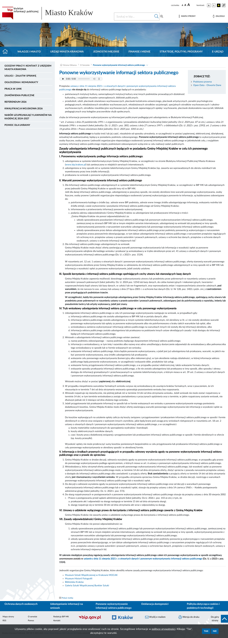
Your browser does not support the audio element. (81, 79)
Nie (215, 631)
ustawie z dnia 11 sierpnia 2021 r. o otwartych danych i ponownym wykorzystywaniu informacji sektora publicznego (143, 559)
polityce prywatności (163, 629)
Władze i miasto (29, 51)
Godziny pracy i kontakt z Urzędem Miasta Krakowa (28, 67)
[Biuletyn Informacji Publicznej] (92, 619)
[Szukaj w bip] (157, 16)
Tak (206, 631)
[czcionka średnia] (185, 5)
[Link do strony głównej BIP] (51, 13)
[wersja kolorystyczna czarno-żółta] (219, 5)
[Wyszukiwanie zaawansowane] (161, 16)
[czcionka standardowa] (182, 5)
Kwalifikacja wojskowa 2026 (24, 108)
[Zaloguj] (219, 16)
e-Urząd (217, 51)
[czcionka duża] (191, 5)
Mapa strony (8, 617)
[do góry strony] (218, 619)
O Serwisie (85, 65)
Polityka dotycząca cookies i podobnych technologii (203, 606)
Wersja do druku (188, 617)
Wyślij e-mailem (155, 617)
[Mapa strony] (187, 16)
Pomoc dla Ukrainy (17, 125)
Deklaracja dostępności (155, 604)
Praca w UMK (13, 89)
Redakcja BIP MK (61, 617)
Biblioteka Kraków (74, 582)
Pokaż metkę (67, 598)
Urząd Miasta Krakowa (67, 51)
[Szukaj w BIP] (134, 16)
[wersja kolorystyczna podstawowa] (209, 5)
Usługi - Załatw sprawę (20, 76)
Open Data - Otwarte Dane (207, 85)
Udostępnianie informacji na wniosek (66, 606)
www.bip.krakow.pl (76, 164)
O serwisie (32, 617)
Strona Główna (70, 65)
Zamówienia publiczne (19, 95)
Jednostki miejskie (106, 51)
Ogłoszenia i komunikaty (21, 82)
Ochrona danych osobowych (21, 604)
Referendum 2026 (16, 102)
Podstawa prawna (202, 82)
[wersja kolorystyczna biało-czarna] (214, 5)
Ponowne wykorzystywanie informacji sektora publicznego (119, 65)
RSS (4, 621)
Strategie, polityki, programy (181, 51)
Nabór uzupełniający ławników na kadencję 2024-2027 (28, 117)
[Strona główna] (6, 52)
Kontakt (56, 621)
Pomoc (31, 621)
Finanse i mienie (139, 51)
